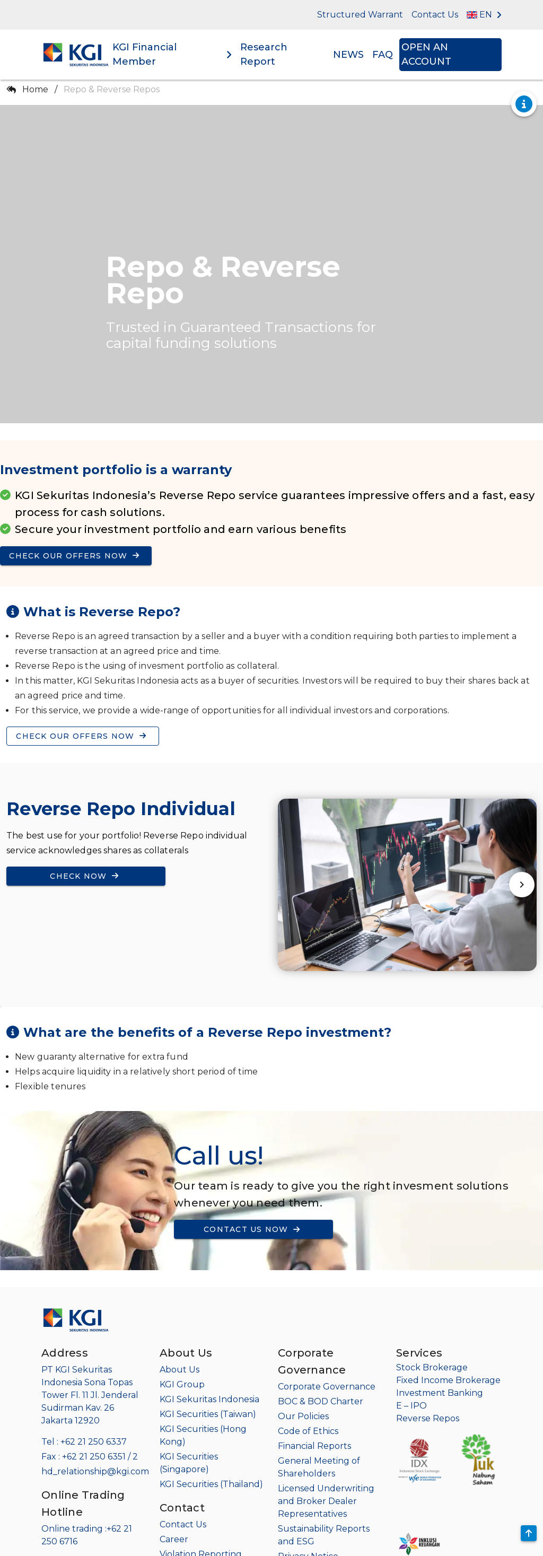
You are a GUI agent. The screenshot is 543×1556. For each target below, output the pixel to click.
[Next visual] (522, 885)
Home (35, 89)
